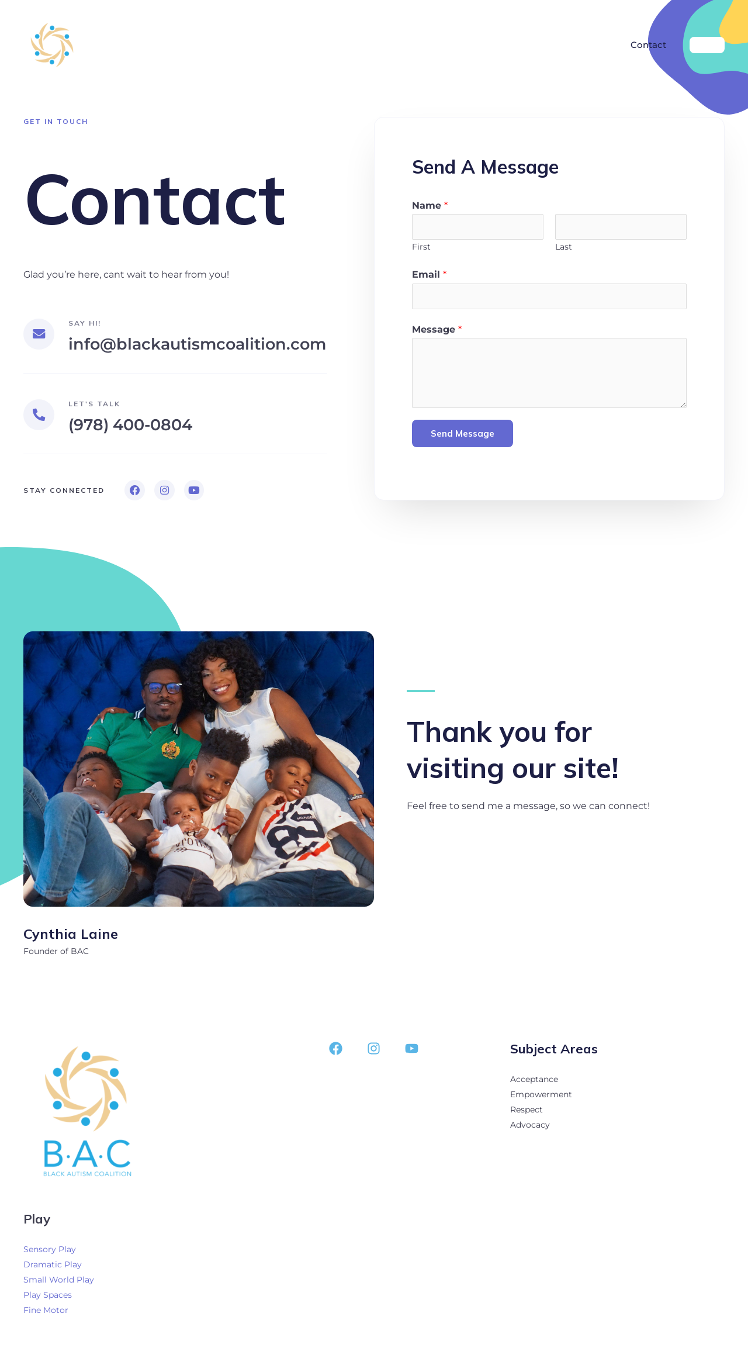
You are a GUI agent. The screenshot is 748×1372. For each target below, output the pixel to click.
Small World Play (58, 1282)
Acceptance (534, 1082)
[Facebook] (335, 1051)
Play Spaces (47, 1297)
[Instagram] (373, 1051)
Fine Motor (45, 1313)
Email (429, 275)
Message (437, 330)
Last (563, 247)
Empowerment (541, 1097)
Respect (526, 1112)
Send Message (462, 435)
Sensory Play (49, 1252)
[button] (707, 45)
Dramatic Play (52, 1267)
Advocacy (530, 1127)
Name (430, 205)
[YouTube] (411, 1051)
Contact (651, 44)
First (421, 247)
